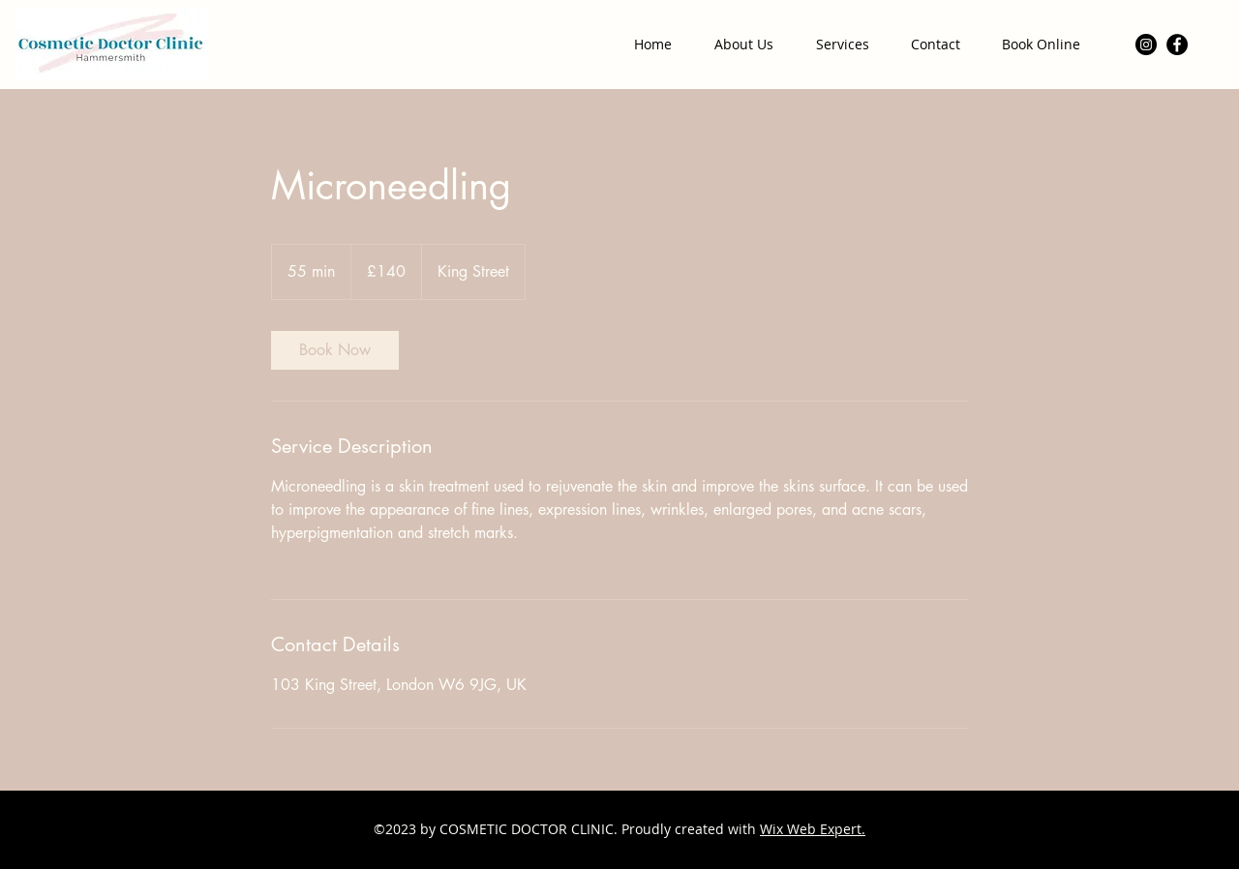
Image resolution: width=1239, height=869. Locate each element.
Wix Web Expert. (812, 829)
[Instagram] (1146, 44)
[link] (335, 350)
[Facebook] (1177, 44)
